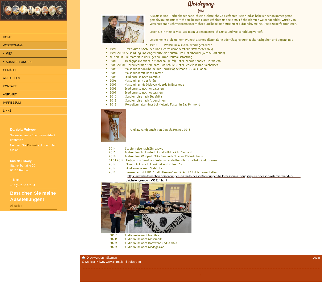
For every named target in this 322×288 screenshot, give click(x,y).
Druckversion (93, 257)
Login (316, 257)
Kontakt (32, 145)
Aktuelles (16, 205)
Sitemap (111, 257)
